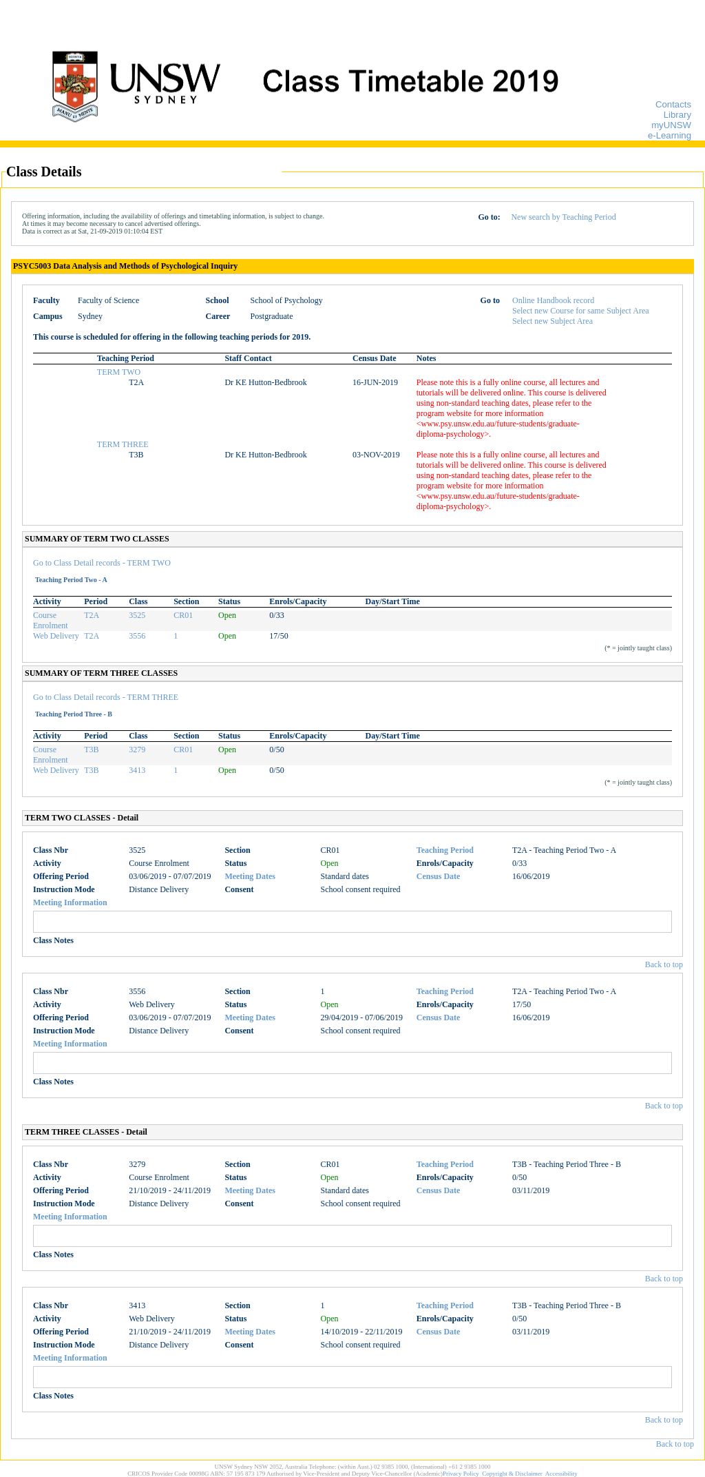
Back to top (664, 964)
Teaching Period (445, 850)
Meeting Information (70, 902)
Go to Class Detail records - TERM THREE (105, 697)
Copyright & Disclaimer (512, 1473)
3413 (137, 770)
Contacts (673, 104)
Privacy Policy (461, 1473)
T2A (91, 615)
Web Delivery (56, 636)
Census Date (439, 876)
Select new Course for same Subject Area (580, 311)
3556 (137, 636)
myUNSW (671, 125)
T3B (91, 749)
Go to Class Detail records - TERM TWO (102, 563)
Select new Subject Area (552, 321)
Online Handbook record (553, 300)
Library (677, 115)
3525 (137, 615)
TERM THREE (123, 444)
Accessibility (561, 1473)
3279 (137, 749)
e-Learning (669, 135)
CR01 (183, 615)
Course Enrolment (50, 620)
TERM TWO (118, 372)
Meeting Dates (249, 876)
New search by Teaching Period (563, 217)
